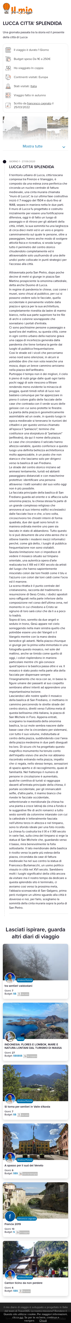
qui (21, 1317)
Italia (33, 86)
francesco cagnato (39, 103)
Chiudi (43, 1320)
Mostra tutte (33, 146)
